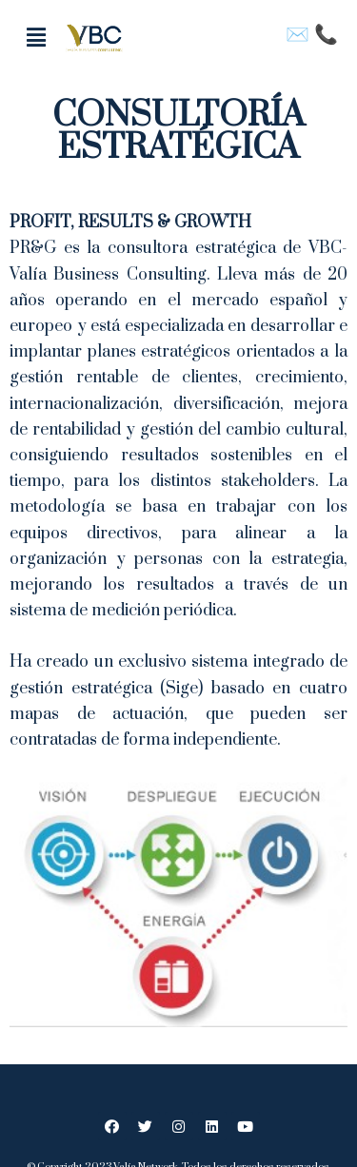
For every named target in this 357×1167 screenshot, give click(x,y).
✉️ (300, 35)
